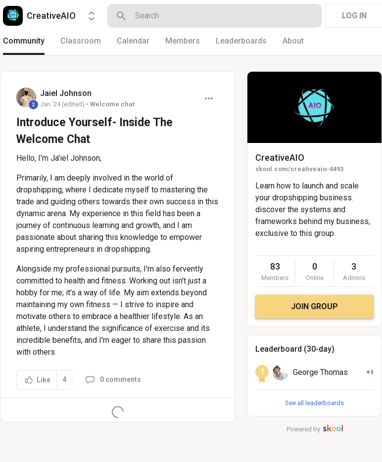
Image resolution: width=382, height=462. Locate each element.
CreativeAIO (279, 157)
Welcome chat (112, 104)
